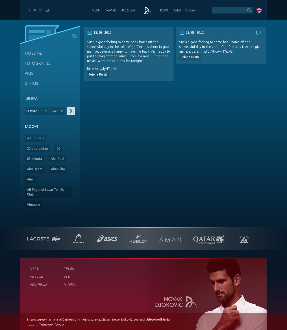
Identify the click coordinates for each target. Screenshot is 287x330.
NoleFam (127, 10)
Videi (30, 74)
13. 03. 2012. (99, 32)
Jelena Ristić (98, 74)
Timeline (33, 54)
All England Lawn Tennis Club (45, 192)
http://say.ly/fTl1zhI (102, 69)
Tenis (164, 10)
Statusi (32, 84)
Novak (110, 10)
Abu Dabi (57, 158)
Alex (30, 179)
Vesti (96, 10)
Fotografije (37, 64)
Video (190, 10)
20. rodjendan (37, 148)
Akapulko (58, 169)
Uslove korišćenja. (158, 319)
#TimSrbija (35, 138)
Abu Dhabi (34, 169)
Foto (176, 10)
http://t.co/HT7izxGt (218, 51)
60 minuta (34, 158)
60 (58, 148)
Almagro (33, 204)
